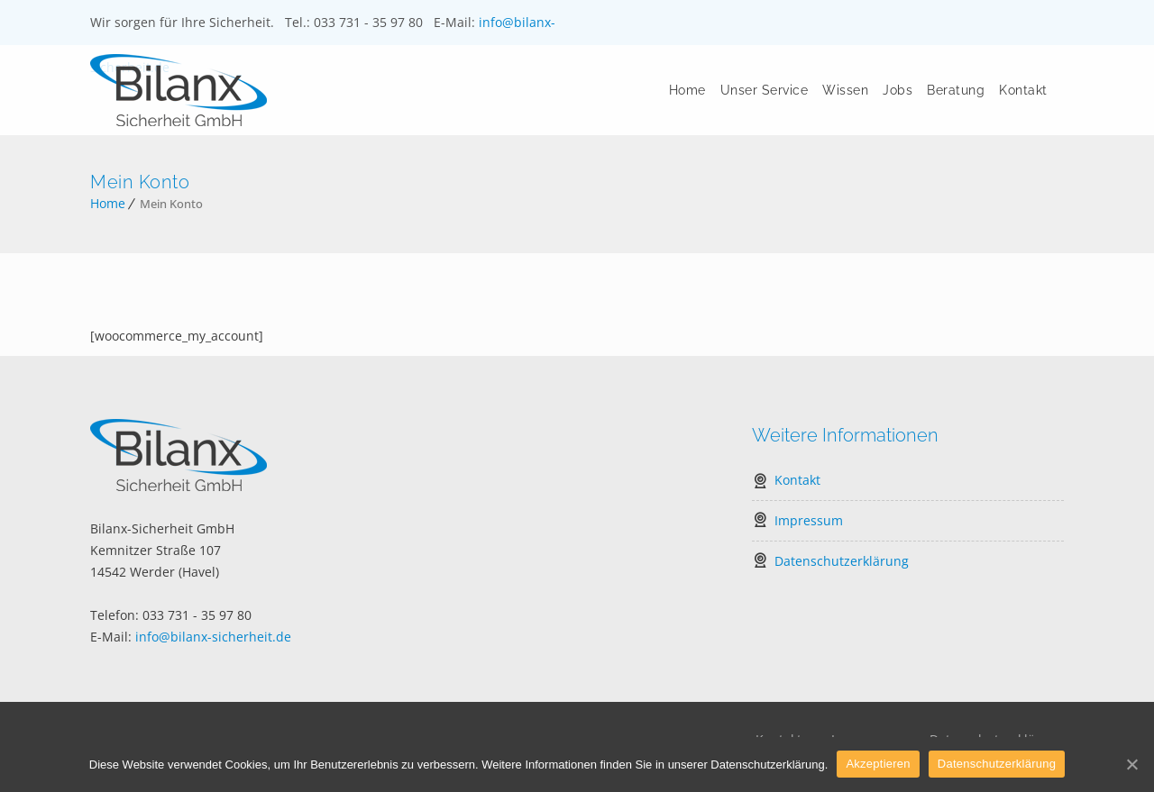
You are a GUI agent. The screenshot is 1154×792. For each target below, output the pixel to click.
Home (687, 90)
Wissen (846, 90)
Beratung (956, 90)
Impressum (808, 520)
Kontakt (1024, 90)
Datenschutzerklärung (841, 560)
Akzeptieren (878, 763)
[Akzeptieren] (1131, 764)
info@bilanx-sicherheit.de (213, 636)
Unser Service (764, 90)
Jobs (898, 90)
